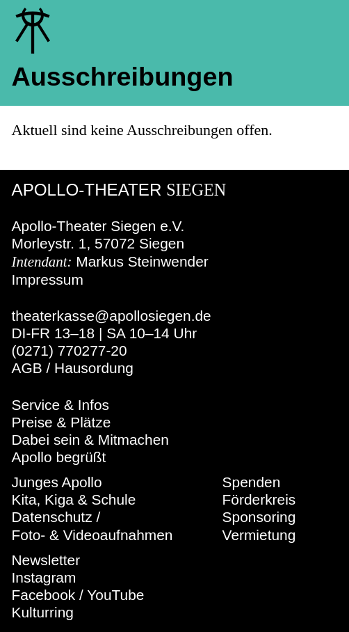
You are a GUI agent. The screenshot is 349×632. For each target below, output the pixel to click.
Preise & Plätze (61, 422)
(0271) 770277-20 (69, 350)
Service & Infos (61, 405)
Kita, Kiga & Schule (74, 499)
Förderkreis (259, 499)
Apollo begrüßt (59, 457)
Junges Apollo (57, 482)
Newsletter (46, 560)
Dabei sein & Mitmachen (90, 440)
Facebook (44, 595)
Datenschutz (52, 517)
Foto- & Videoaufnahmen (92, 535)
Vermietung (259, 535)
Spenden (251, 482)
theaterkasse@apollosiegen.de (111, 316)
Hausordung (93, 368)
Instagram (44, 577)
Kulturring (43, 612)
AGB (27, 368)
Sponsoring (259, 517)
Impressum (47, 279)
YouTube (115, 595)
